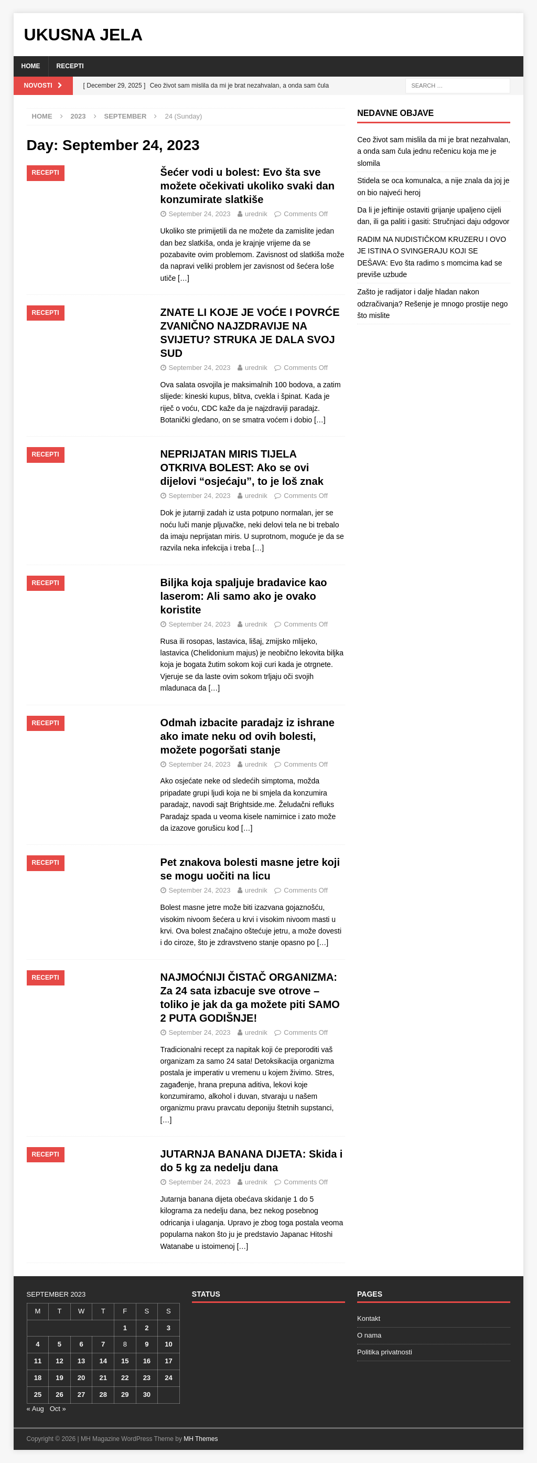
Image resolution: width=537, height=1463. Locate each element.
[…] (183, 278)
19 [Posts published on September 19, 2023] (59, 1378)
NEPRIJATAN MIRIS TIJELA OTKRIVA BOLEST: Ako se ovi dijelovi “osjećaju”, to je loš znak (242, 467)
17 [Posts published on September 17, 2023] (168, 1361)
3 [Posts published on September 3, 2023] (168, 1328)
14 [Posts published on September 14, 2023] (102, 1361)
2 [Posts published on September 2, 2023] (146, 1328)
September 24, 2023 (200, 214)
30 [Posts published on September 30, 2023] (147, 1394)
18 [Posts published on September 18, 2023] (37, 1378)
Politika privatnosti (384, 1352)
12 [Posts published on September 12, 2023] (59, 1361)
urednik (256, 214)
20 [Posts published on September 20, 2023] (81, 1378)
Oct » (58, 1409)
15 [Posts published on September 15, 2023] (124, 1361)
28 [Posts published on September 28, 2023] (102, 1394)
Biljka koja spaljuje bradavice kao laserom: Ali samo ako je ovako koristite (243, 596)
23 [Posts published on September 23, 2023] (147, 1378)
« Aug (35, 1409)
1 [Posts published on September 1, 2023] (125, 1328)
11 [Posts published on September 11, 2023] (37, 1361)
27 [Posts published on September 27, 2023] (81, 1394)
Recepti (70, 66)
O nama (369, 1335)
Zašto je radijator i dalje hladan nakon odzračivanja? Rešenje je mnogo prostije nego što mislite (432, 304)
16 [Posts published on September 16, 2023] (147, 1361)
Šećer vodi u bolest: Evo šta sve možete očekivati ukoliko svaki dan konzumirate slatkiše (247, 185)
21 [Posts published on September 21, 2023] (102, 1378)
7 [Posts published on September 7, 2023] (103, 1344)
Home (31, 66)
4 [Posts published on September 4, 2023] (37, 1344)
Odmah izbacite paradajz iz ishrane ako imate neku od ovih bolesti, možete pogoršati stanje (247, 736)
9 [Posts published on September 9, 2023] (146, 1344)
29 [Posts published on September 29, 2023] (124, 1394)
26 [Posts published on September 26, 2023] (59, 1394)
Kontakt (368, 1318)
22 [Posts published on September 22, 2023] (124, 1378)
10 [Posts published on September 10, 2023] (168, 1344)
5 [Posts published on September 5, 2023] (59, 1344)
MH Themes (201, 1439)
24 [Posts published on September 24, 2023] (168, 1378)
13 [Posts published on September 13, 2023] (81, 1361)
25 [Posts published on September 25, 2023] (37, 1394)
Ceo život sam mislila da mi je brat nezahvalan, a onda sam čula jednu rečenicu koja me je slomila (433, 151)
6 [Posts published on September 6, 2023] (81, 1344)
